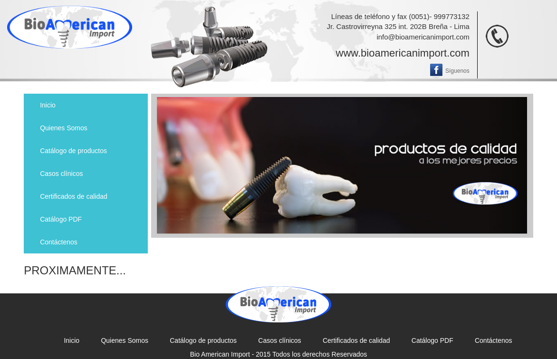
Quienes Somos (63, 128)
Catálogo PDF (61, 219)
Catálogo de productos (73, 151)
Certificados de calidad (73, 196)
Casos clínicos (61, 173)
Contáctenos (58, 242)
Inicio (48, 105)
